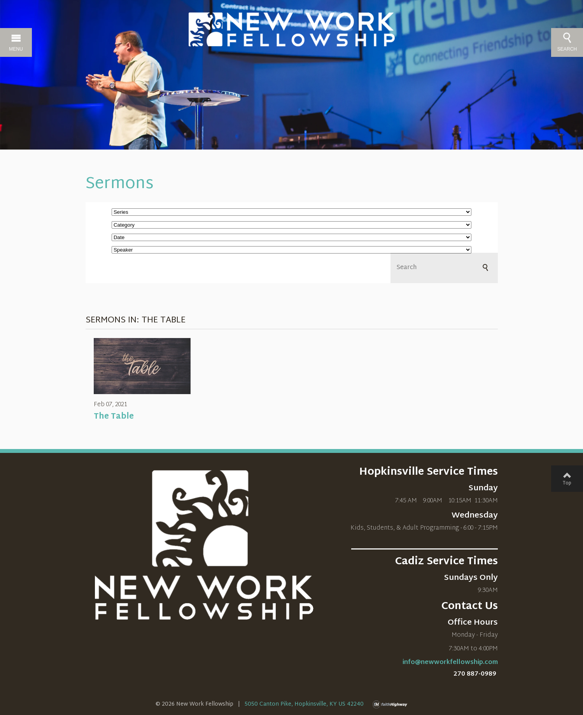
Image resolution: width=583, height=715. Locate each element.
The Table (114, 417)
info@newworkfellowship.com (450, 662)
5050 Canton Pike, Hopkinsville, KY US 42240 (304, 704)
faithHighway (391, 704)
